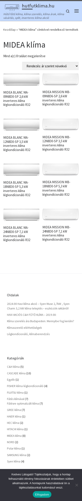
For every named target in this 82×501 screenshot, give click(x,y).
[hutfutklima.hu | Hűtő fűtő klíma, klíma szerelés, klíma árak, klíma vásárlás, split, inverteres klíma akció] (11, 6)
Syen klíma (13, 460)
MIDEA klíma (14, 435)
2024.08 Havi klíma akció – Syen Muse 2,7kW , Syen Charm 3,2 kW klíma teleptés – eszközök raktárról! (38, 305)
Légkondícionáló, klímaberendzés (28, 333)
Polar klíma (14, 447)
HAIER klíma (14, 415)
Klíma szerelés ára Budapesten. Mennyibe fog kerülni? (40, 320)
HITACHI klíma (15, 428)
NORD (10, 441)
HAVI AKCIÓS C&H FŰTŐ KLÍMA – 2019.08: (31, 314)
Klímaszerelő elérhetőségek (24, 327)
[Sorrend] (50, 65)
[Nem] (76, 485)
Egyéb (11, 378)
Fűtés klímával (15, 398)
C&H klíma (13, 366)
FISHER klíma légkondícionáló (25, 385)
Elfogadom (42, 494)
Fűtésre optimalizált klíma (23, 402)
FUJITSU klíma (15, 391)
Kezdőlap (9, 29)
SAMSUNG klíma (16, 454)
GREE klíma (14, 409)
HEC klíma (13, 422)
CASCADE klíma (16, 372)
